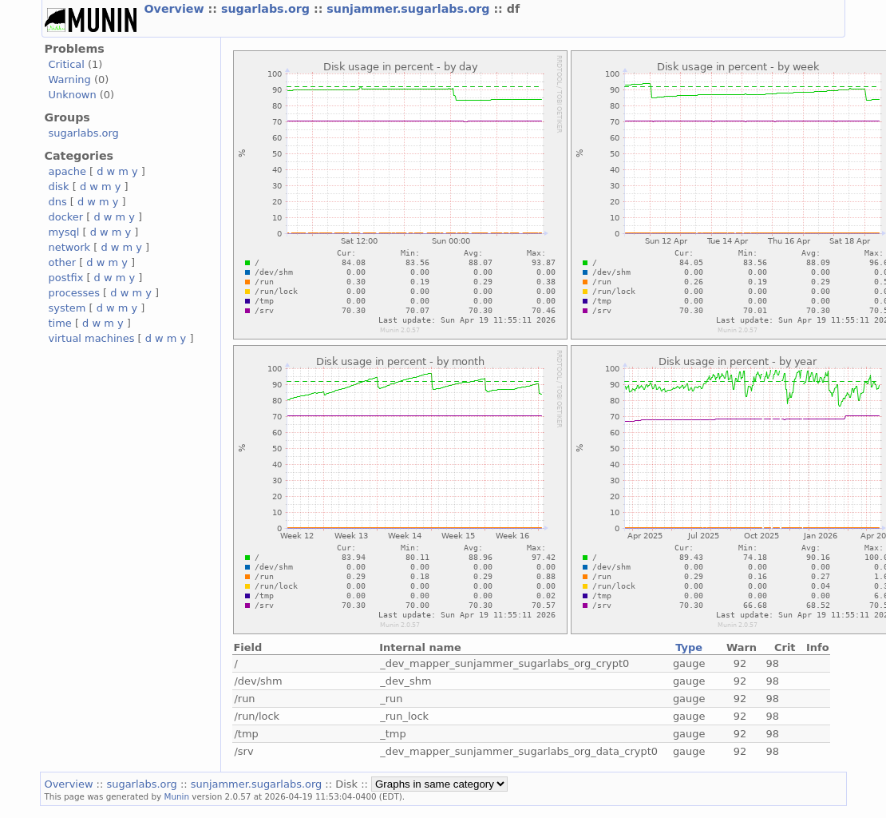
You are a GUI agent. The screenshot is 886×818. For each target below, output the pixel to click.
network (70, 247)
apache (67, 171)
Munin (176, 796)
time (60, 323)
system (67, 308)
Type (688, 647)
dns (58, 202)
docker (66, 217)
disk (59, 187)
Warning (70, 79)
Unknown (73, 95)
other (63, 262)
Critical (67, 64)
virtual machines (92, 338)
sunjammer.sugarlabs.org (409, 8)
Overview (176, 8)
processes (75, 293)
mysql (64, 232)
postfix (66, 278)
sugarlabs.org (267, 8)
